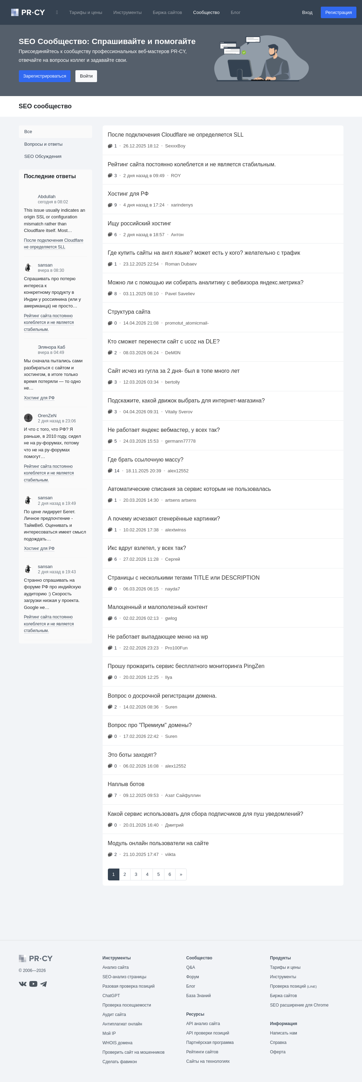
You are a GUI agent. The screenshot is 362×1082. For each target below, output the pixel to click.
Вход (307, 12)
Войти (86, 76)
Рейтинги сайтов (202, 1052)
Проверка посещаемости (127, 1005)
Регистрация (338, 12)
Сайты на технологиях (208, 1061)
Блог (236, 12)
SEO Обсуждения (43, 156)
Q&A (190, 967)
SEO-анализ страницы (125, 976)
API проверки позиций (207, 1033)
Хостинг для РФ (39, 397)
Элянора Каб (51, 347)
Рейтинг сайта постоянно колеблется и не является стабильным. (49, 322)
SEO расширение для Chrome (299, 1005)
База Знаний (198, 995)
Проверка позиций (293, 986)
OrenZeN (47, 415)
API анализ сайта (203, 1023)
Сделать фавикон (120, 1061)
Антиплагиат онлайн (122, 1024)
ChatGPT (111, 995)
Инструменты (127, 12)
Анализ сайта (116, 967)
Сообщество (206, 12)
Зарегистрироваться (44, 76)
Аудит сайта (114, 1014)
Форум (192, 976)
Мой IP (109, 1033)
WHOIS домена (118, 1042)
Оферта (278, 1052)
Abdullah (47, 196)
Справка (278, 1042)
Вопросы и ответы (43, 144)
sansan (45, 265)
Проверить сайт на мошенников (134, 1052)
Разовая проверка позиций (129, 986)
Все (28, 131)
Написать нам (283, 1033)
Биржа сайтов (167, 12)
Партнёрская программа (210, 1042)
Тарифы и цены (85, 12)
